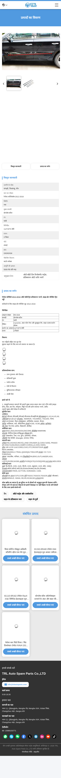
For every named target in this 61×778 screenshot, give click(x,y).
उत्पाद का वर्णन (45, 166)
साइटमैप (36, 752)
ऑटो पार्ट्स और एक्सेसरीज (23, 494)
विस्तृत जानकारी (16, 166)
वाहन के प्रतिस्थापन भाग (13, 499)
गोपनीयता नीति (27, 752)
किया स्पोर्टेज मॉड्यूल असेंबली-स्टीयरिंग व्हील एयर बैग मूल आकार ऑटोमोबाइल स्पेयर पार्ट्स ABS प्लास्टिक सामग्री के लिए (16, 551)
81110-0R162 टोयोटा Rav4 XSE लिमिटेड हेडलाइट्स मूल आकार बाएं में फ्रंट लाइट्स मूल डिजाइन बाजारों (15, 597)
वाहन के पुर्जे (33, 499)
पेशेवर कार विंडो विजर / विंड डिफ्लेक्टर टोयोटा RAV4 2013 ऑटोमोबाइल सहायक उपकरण (16, 644)
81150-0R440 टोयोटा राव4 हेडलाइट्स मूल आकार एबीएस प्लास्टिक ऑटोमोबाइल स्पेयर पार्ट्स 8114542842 (45, 551)
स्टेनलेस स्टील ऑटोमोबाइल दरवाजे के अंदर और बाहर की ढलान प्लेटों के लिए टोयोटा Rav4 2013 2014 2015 (45, 597)
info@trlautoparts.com (15, 684)
